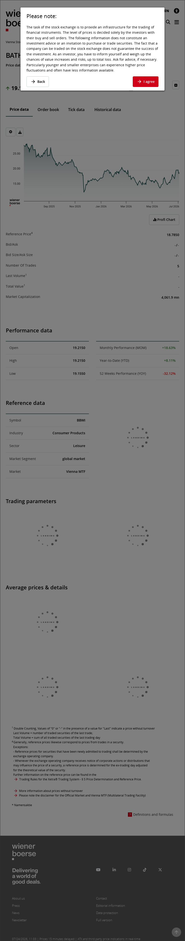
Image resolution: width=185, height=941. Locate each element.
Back (37, 81)
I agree (146, 81)
